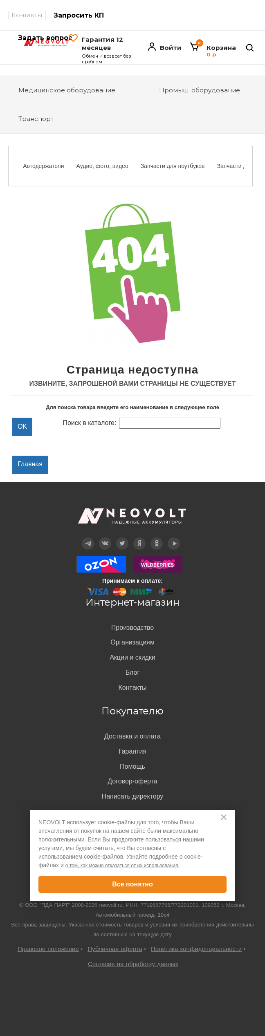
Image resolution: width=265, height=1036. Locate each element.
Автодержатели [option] (43, 166)
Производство (132, 627)
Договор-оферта (132, 781)
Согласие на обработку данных (133, 963)
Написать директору (133, 796)
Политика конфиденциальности (196, 948)
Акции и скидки (132, 657)
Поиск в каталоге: (89, 422)
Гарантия (132, 751)
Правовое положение (48, 948)
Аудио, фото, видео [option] (102, 166)
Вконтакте (105, 537)
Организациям (132, 642)
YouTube (174, 537)
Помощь (132, 766)
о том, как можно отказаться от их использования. (122, 865)
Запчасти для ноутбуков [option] (173, 166)
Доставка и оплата (132, 736)
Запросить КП (79, 15)
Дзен (139, 537)
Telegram (88, 537)
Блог (133, 672)
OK (156, 537)
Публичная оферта (115, 948)
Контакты (26, 15)
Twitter (122, 537)
